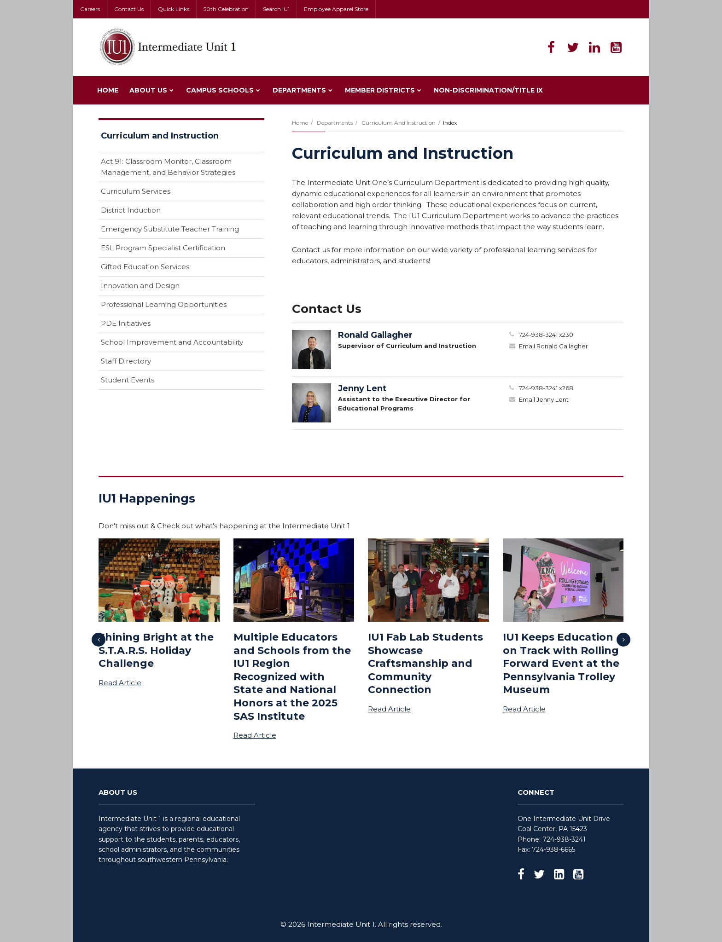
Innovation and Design (140, 285)
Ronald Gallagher (375, 335)
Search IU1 (276, 9)
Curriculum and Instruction (398, 122)
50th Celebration (226, 9)
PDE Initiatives (126, 323)
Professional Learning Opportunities (164, 304)
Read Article (120, 682)
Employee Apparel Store (336, 9)
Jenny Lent (362, 388)
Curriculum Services (135, 191)
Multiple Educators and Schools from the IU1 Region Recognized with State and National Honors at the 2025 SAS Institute (292, 676)
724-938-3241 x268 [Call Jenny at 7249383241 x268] (546, 388)
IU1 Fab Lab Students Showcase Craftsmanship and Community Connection (425, 663)
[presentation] (98, 640)
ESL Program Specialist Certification (163, 247)
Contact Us (129, 9)
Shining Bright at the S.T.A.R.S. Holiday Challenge (156, 650)
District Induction (131, 210)
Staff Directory (126, 361)
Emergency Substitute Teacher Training (170, 229)
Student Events (127, 380)
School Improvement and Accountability (182, 344)
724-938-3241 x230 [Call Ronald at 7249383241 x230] (546, 334)
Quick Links (173, 9)
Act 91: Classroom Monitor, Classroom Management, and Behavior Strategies (168, 167)
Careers (90, 9)
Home (300, 122)
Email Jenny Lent (544, 399)
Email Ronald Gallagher (553, 346)
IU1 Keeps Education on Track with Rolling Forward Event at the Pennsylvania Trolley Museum (561, 663)
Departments (335, 122)
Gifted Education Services (145, 266)
